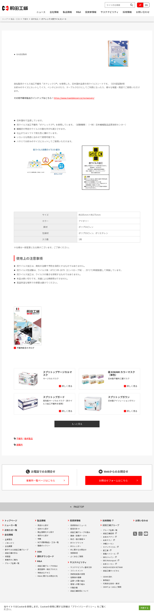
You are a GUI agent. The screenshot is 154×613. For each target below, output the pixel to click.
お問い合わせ (142, 12)
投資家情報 (75, 520)
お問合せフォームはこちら (113, 480)
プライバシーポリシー (83, 606)
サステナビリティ (78, 562)
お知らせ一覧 (11, 529)
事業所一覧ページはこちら (40, 480)
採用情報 (107, 520)
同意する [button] (144, 607)
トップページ (11, 520)
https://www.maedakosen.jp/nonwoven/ (74, 97)
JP (140, 4)
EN (146, 4)
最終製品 (28, 438)
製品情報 (41, 520)
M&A (39, 561)
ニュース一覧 (11, 525)
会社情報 (9, 534)
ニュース (41, 12)
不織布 (19, 438)
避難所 (19, 444)
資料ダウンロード (45, 556)
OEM (39, 551)
